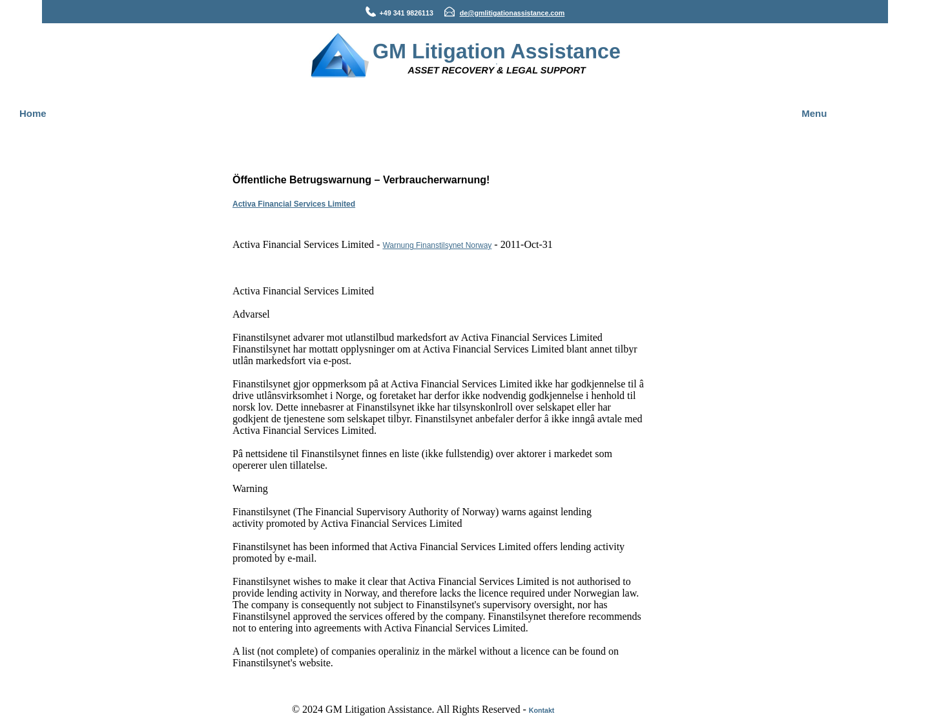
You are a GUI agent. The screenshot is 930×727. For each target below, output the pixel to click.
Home (32, 113)
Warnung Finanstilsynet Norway (436, 245)
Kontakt (542, 710)
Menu (814, 113)
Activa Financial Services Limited (293, 204)
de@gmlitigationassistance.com (512, 13)
